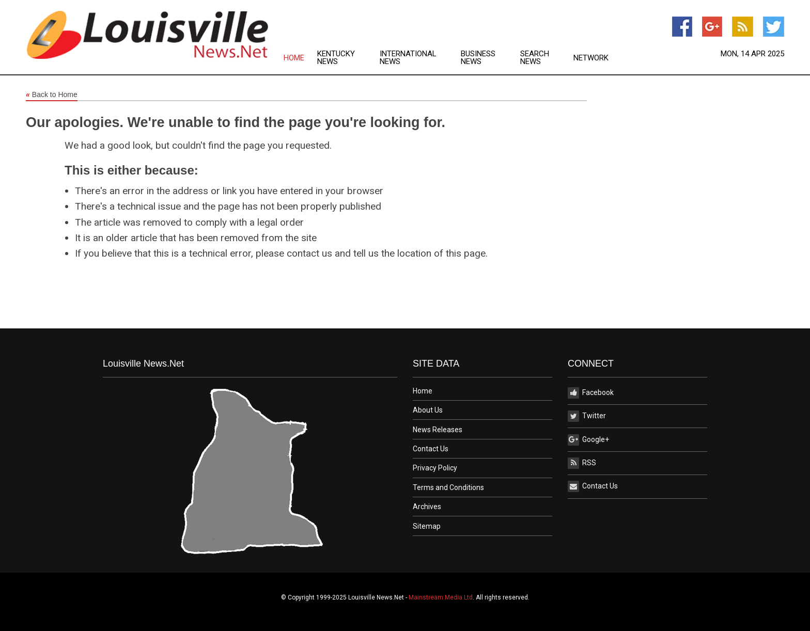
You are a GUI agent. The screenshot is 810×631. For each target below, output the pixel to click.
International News (408, 58)
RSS (582, 463)
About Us (428, 410)
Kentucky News (336, 58)
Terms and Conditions (448, 487)
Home (294, 58)
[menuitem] (300, 58)
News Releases (437, 429)
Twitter (587, 416)
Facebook (591, 393)
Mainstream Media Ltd (441, 597)
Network (591, 58)
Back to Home (51, 95)
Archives (427, 506)
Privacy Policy (435, 468)
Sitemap (427, 526)
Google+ (588, 440)
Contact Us (430, 449)
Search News (534, 58)
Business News (478, 58)
